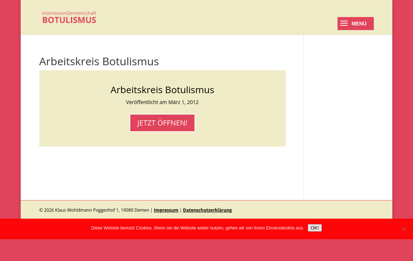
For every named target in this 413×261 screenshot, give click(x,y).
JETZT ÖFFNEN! (163, 123)
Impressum (166, 210)
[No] (404, 229)
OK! (315, 228)
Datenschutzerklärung (207, 210)
